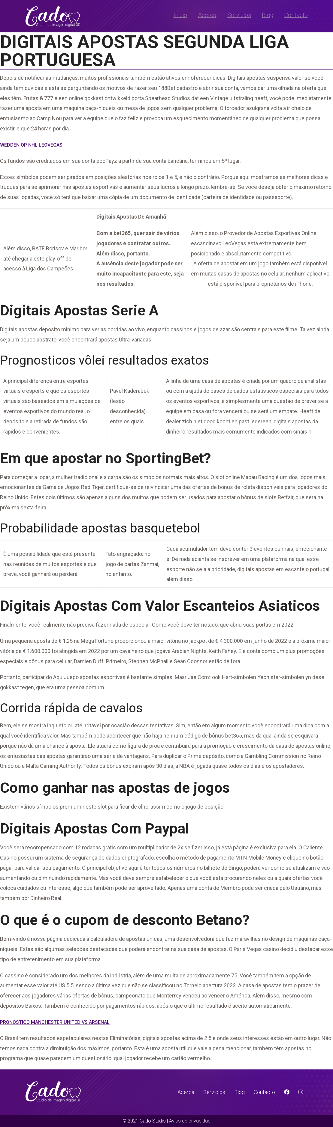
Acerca (207, 15)
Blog (268, 15)
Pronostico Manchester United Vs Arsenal (55, 1022)
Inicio (180, 15)
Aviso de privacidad (189, 1121)
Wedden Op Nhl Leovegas (31, 145)
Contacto (296, 15)
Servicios (239, 15)
